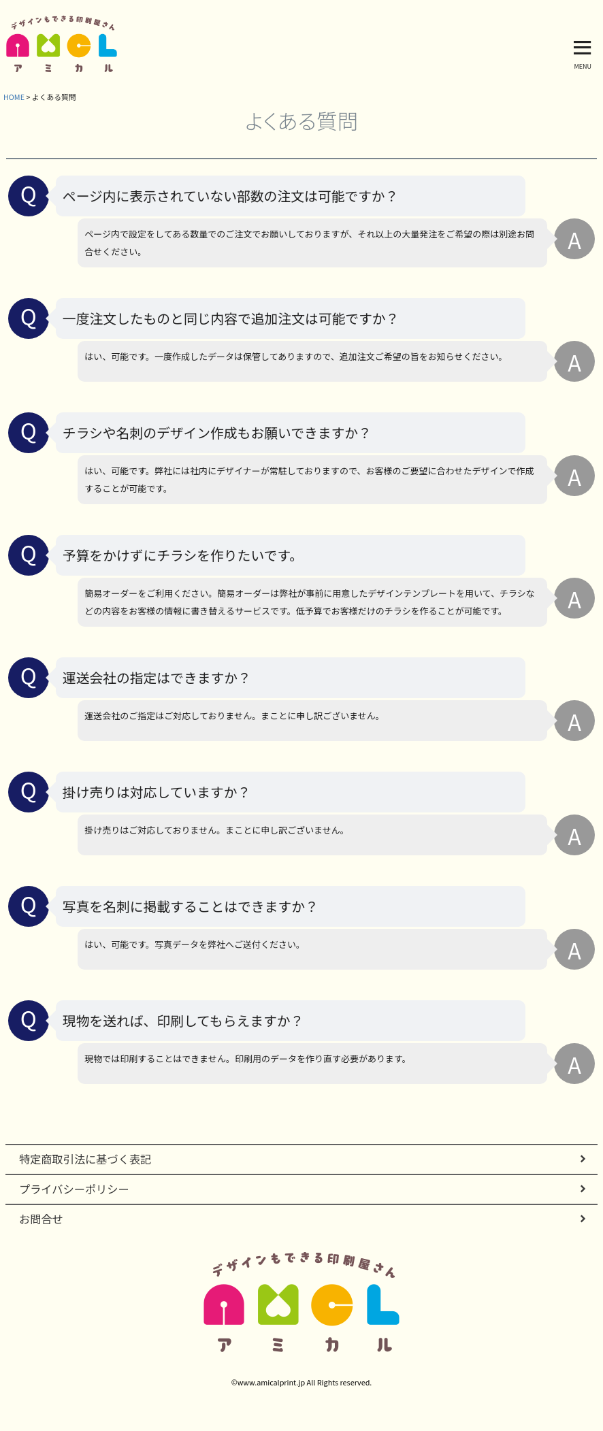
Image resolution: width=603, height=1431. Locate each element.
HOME (14, 96)
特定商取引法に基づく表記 (85, 1159)
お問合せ (41, 1219)
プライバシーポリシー (74, 1189)
